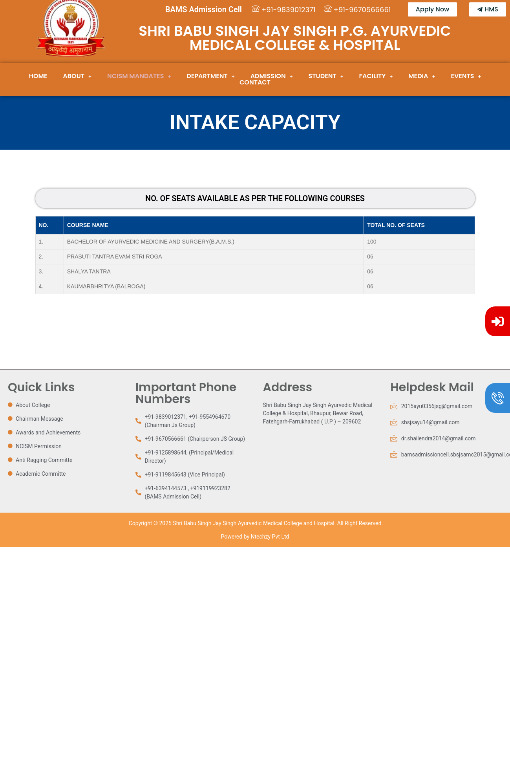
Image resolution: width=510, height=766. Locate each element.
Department (210, 76)
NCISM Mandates (139, 76)
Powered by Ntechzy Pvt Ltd (255, 536)
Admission (271, 76)
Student (326, 76)
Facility (376, 76)
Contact (255, 82)
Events (466, 76)
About (77, 76)
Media (421, 76)
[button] (77, 76)
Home (38, 76)
